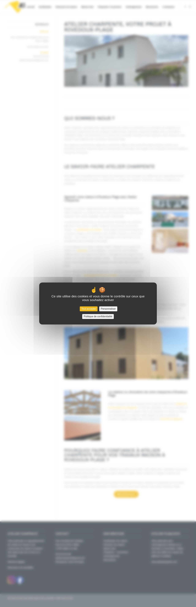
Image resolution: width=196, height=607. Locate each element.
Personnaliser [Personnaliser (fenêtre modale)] (108, 308)
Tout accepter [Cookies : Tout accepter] (88, 308)
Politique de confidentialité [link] (98, 316)
